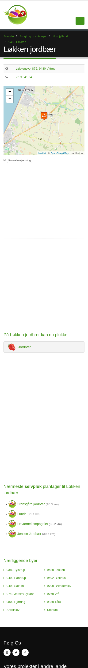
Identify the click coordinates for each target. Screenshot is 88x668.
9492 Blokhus (56, 578)
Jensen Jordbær (31, 534)
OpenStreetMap (60, 153)
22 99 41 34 (24, 77)
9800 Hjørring (16, 602)
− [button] (9, 99)
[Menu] (80, 21)
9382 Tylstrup (16, 570)
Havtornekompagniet (35, 524)
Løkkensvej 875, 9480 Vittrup (36, 68)
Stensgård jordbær (33, 504)
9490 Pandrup (16, 578)
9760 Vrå (53, 594)
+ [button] (9, 92)
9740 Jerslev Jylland (20, 594)
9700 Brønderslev (59, 586)
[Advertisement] (43, 198)
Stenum (52, 610)
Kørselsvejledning (19, 160)
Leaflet (42, 153)
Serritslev (13, 610)
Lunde (24, 514)
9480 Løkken (56, 570)
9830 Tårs (54, 602)
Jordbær (19, 347)
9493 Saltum (15, 586)
